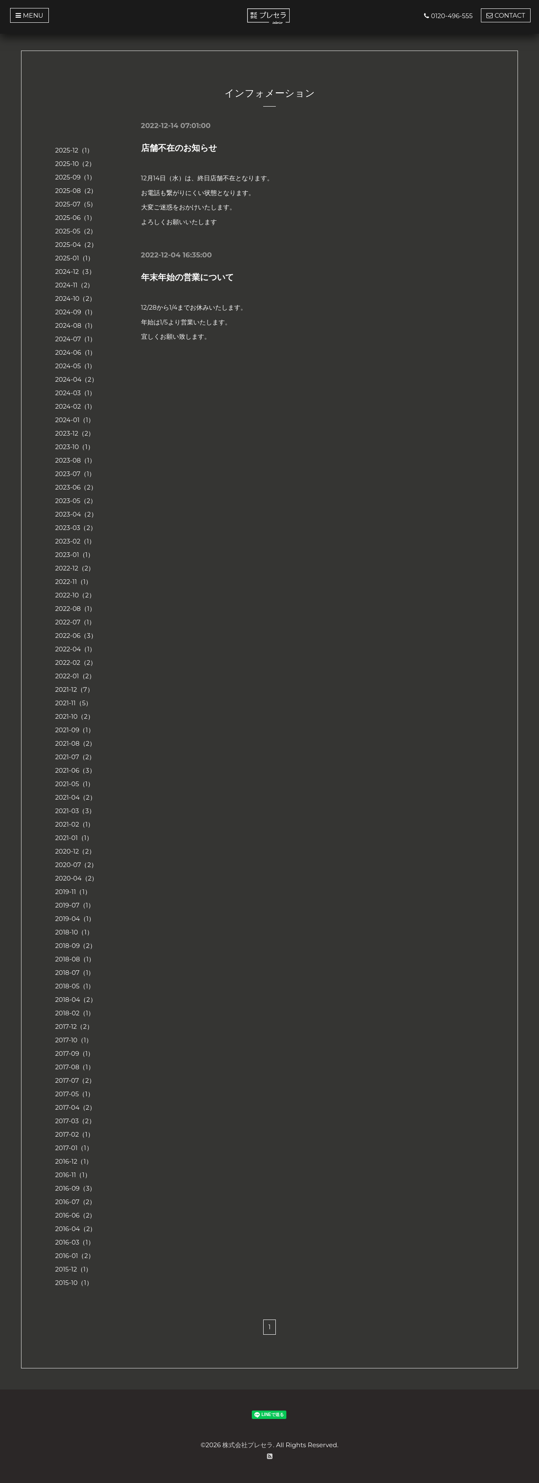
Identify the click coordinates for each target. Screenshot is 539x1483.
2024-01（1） (74, 420)
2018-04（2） (75, 1000)
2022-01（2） (75, 676)
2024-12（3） (75, 272)
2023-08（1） (75, 460)
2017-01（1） (74, 1148)
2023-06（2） (76, 487)
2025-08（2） (76, 191)
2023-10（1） (74, 447)
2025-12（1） (74, 150)
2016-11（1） (73, 1175)
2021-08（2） (75, 743)
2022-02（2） (75, 663)
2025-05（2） (75, 231)
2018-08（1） (75, 959)
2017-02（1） (74, 1134)
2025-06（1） (75, 218)
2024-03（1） (75, 393)
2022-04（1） (75, 649)
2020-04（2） (76, 878)
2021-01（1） (74, 838)
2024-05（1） (75, 366)
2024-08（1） (75, 325)
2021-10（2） (74, 716)
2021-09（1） (74, 730)
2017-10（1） (73, 1040)
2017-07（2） (75, 1080)
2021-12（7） (74, 689)
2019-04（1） (75, 919)
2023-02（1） (75, 541)
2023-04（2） (76, 514)
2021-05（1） (74, 784)
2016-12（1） (73, 1161)
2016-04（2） (75, 1229)
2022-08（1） (75, 609)
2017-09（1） (74, 1053)
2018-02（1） (74, 1013)
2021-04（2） (75, 797)
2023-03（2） (75, 528)
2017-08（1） (74, 1067)
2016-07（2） (75, 1202)
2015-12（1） (73, 1269)
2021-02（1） (74, 824)
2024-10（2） (75, 298)
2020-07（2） (76, 865)
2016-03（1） (74, 1242)
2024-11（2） (74, 285)
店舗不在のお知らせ (179, 148)
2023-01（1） (74, 555)
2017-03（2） (75, 1121)
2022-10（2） (75, 595)
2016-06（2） (75, 1215)
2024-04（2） (76, 379)
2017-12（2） (74, 1027)
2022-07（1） (75, 622)
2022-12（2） (74, 568)
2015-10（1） (74, 1283)
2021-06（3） (75, 770)
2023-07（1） (75, 474)
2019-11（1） (73, 892)
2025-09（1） (75, 177)
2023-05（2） (75, 501)
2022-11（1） (73, 582)
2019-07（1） (74, 905)
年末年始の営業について (187, 277)
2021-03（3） (75, 811)
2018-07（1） (74, 973)
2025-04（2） (76, 245)
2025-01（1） (74, 258)
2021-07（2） (75, 757)
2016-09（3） (75, 1188)
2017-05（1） (74, 1094)
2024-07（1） (75, 339)
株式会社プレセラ (247, 1445)
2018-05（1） (74, 986)
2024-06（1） (75, 352)
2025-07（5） (75, 204)
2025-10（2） (75, 164)
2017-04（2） (75, 1107)
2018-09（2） (75, 946)
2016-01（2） (74, 1256)
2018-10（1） (74, 932)
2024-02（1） (75, 406)
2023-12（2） (74, 433)
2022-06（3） (76, 636)
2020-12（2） (75, 851)
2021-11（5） (73, 703)
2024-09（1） (75, 312)
